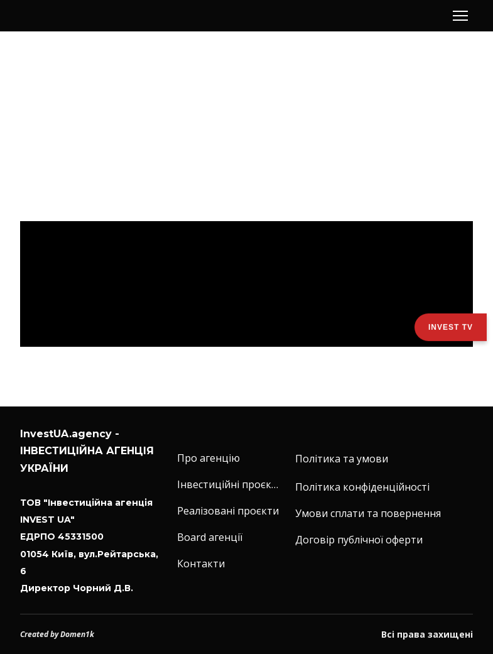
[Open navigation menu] (460, 15)
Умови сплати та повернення (368, 513)
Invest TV (450, 326)
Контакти (201, 563)
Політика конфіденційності (362, 487)
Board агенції (209, 537)
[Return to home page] (64, 16)
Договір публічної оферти (359, 540)
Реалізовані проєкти (228, 511)
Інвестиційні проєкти (230, 484)
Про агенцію (208, 458)
